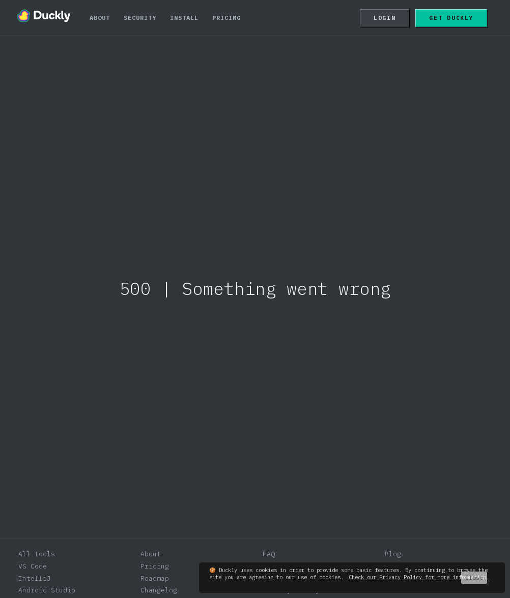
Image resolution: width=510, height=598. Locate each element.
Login (385, 17)
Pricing (226, 17)
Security (140, 17)
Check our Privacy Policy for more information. (419, 577)
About (100, 17)
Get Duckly (451, 17)
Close (474, 577)
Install (184, 17)
